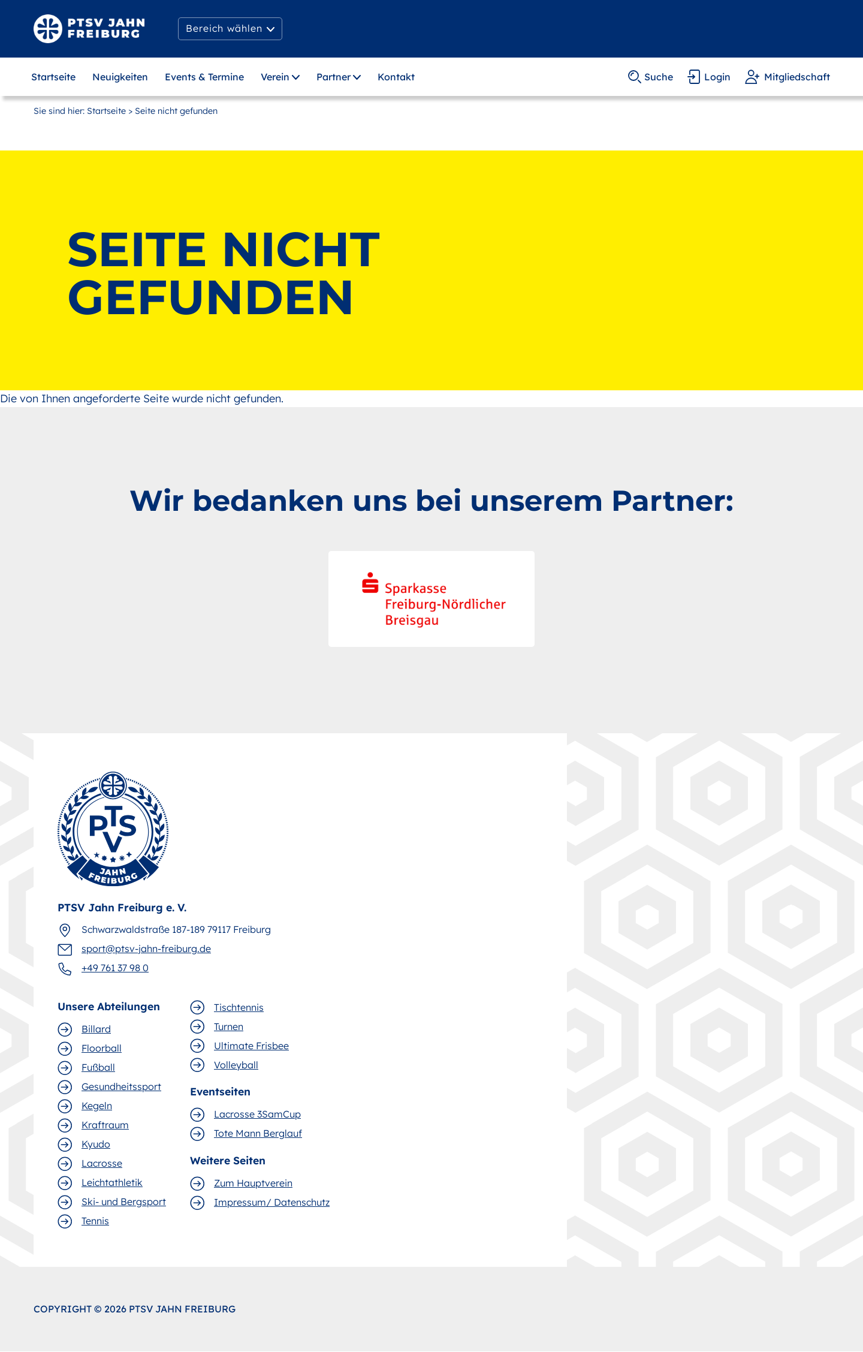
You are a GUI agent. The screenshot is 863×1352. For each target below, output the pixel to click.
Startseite (53, 77)
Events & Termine (204, 77)
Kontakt (396, 77)
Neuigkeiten (120, 77)
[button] (230, 28)
